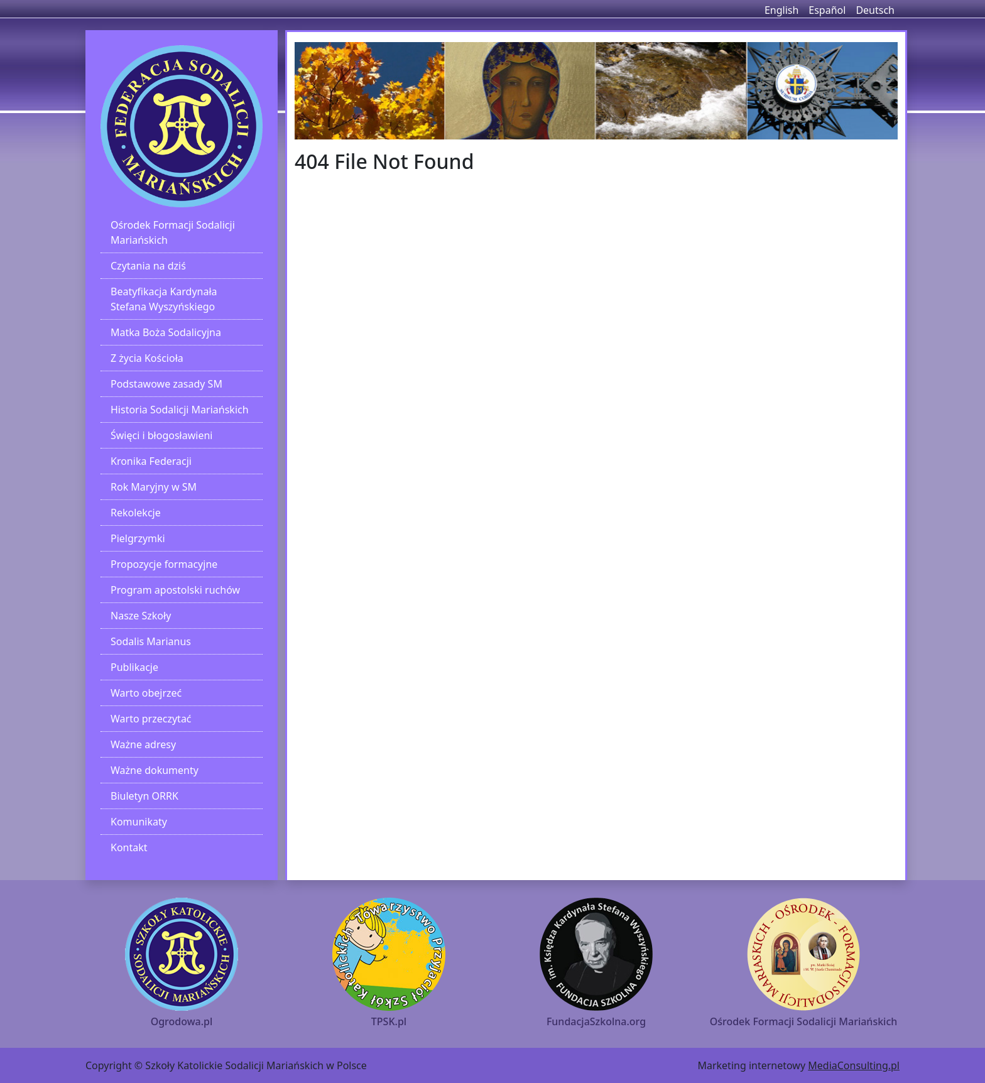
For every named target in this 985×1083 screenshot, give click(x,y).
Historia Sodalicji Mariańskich (180, 409)
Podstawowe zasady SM (166, 384)
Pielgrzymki (138, 538)
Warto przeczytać (151, 719)
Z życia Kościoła (147, 358)
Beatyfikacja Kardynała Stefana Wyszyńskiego (164, 299)
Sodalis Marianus (151, 641)
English (781, 10)
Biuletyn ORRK (144, 796)
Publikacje (134, 667)
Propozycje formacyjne (164, 564)
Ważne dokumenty (155, 770)
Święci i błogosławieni (161, 435)
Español (827, 10)
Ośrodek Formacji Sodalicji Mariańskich (173, 232)
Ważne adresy (143, 744)
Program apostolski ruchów (175, 590)
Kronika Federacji (151, 461)
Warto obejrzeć (146, 693)
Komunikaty (139, 822)
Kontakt (129, 847)
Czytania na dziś (148, 266)
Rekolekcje (136, 513)
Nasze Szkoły (141, 616)
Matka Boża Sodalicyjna (166, 332)
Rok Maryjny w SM (154, 487)
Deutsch (875, 10)
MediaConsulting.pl (854, 1065)
